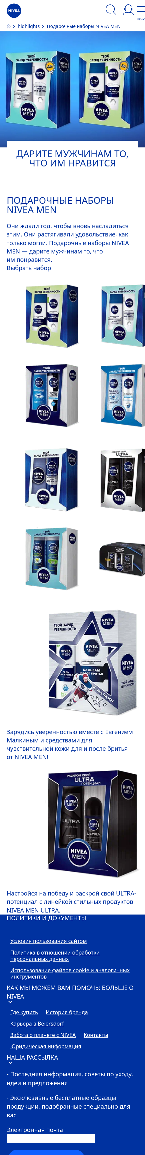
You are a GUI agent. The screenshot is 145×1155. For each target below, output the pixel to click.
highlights (29, 26)
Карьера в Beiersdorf (37, 1024)
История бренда (67, 1012)
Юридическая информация (45, 1046)
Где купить (24, 1012)
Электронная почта (35, 1130)
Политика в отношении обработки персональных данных (55, 956)
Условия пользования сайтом (48, 941)
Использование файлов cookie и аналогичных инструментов (70, 973)
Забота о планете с (43, 1035)
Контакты (96, 1035)
